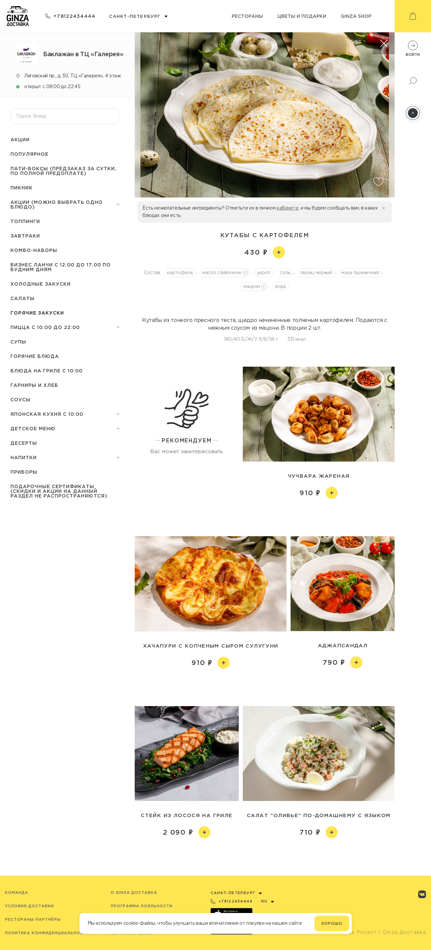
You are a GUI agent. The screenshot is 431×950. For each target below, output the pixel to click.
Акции (20, 139)
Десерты (23, 442)
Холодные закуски (40, 283)
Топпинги (25, 221)
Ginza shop (356, 16)
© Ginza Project (354, 932)
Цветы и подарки (301, 16)
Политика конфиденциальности (47, 933)
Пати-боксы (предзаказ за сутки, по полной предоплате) (63, 171)
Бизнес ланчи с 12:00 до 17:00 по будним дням (60, 267)
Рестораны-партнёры (33, 919)
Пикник (21, 187)
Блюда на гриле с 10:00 (46, 370)
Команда (16, 892)
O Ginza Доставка (134, 892)
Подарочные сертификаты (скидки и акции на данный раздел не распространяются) (58, 491)
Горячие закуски (37, 312)
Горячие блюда (34, 356)
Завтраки (25, 235)
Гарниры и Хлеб (34, 385)
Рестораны (247, 16)
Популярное (29, 153)
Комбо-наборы (33, 250)
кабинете (287, 208)
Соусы (20, 399)
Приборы (23, 471)
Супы (18, 341)
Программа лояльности (141, 906)
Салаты (22, 298)
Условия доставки (29, 906)
